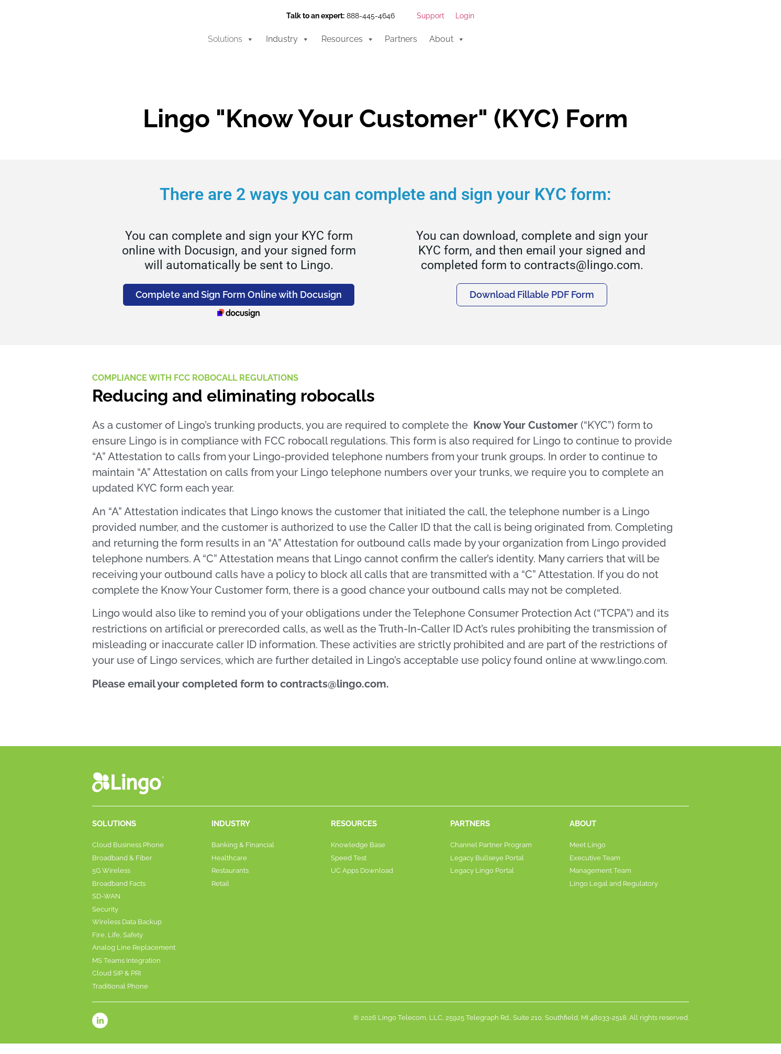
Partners (401, 39)
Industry (287, 39)
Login (464, 16)
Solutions (231, 39)
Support (430, 16)
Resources (347, 39)
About (447, 39)
